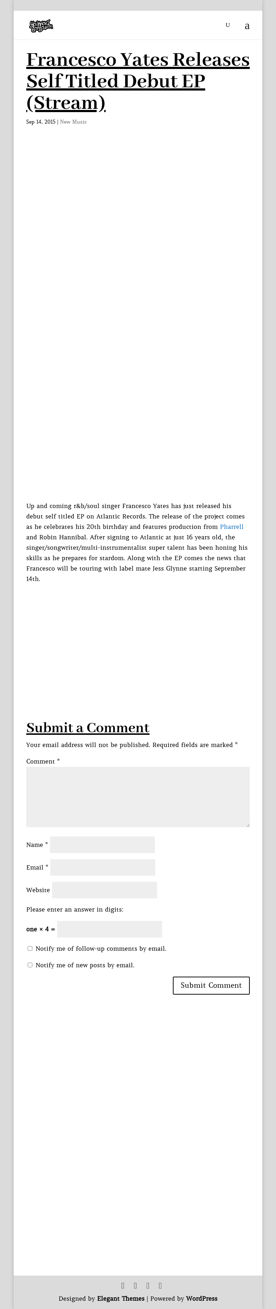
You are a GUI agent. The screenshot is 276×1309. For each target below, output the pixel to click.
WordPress (201, 1299)
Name (37, 845)
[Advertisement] (151, 634)
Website (38, 890)
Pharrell (232, 527)
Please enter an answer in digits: (75, 909)
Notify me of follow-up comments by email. (101, 949)
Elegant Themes (120, 1299)
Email (37, 867)
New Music (73, 122)
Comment (43, 761)
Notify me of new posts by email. (85, 965)
